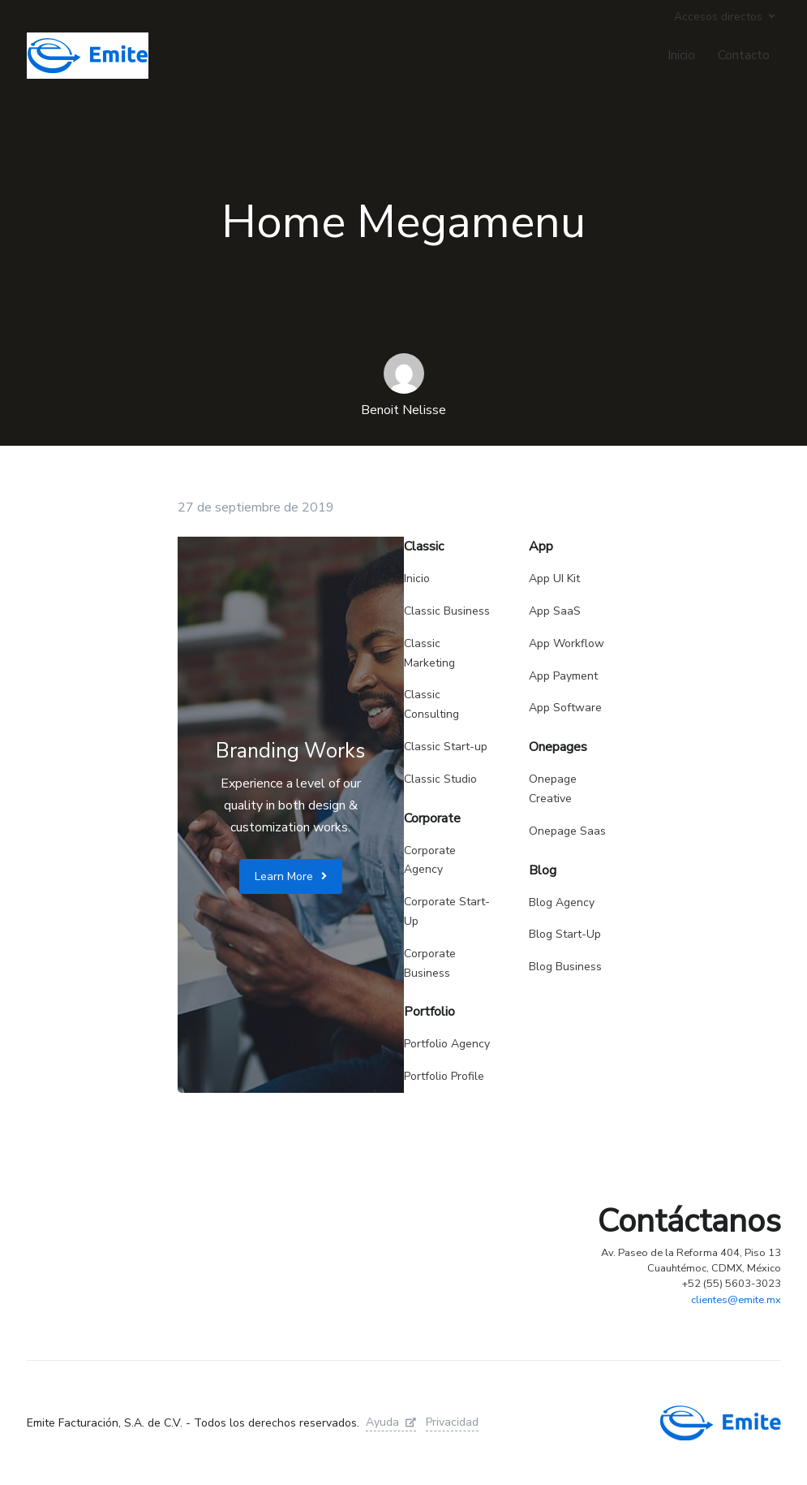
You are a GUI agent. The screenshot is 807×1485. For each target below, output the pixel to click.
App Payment (563, 676)
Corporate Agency (430, 860)
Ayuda (391, 1422)
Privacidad (452, 1422)
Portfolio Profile (444, 1076)
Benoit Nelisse (403, 410)
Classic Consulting (431, 704)
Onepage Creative (553, 788)
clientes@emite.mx (736, 1300)
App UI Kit (554, 578)
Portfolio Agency (447, 1043)
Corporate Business (430, 963)
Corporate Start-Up (447, 911)
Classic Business (447, 611)
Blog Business (565, 966)
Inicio (681, 55)
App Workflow (566, 643)
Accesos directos (718, 16)
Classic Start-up (445, 746)
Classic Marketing (429, 653)
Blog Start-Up (565, 934)
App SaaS (555, 611)
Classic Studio (440, 779)
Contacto (744, 55)
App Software (565, 707)
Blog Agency (562, 902)
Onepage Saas (567, 831)
